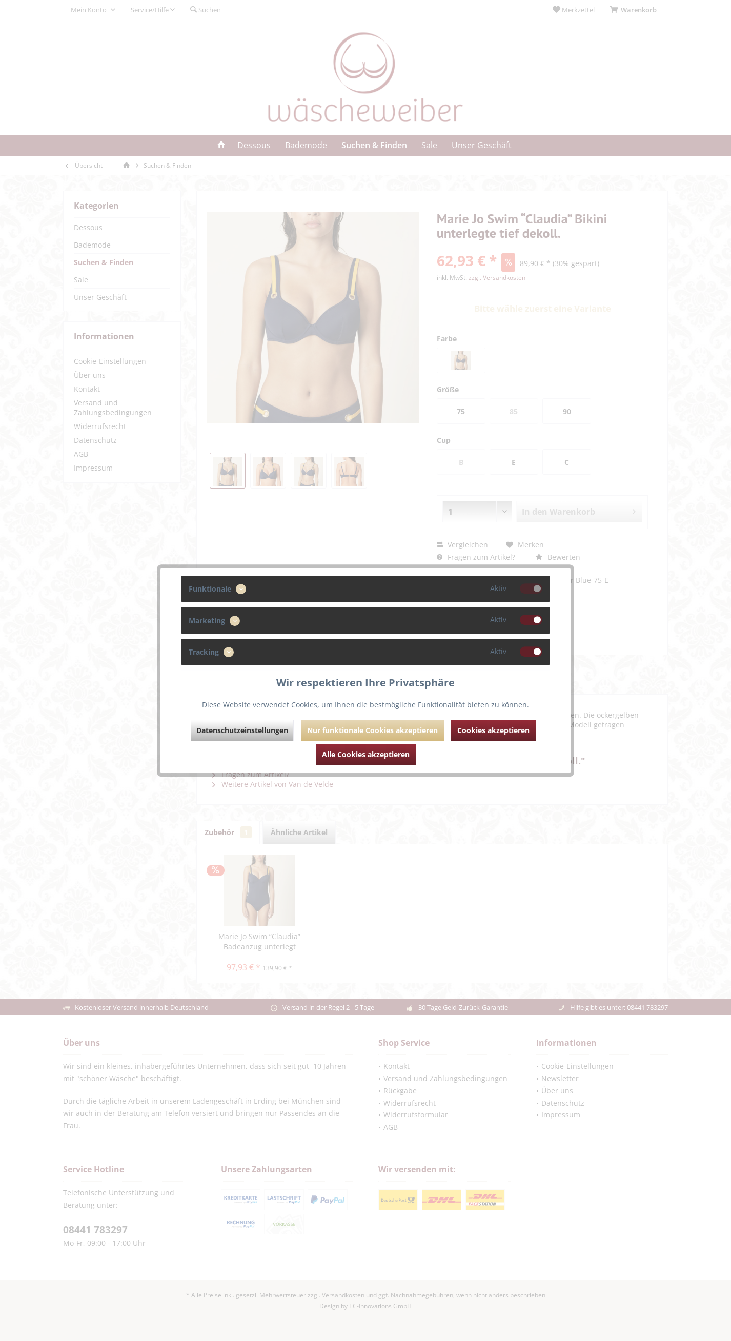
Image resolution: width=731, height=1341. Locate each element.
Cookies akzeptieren (493, 730)
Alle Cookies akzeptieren (366, 754)
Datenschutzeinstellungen (242, 730)
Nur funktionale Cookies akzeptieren (372, 730)
